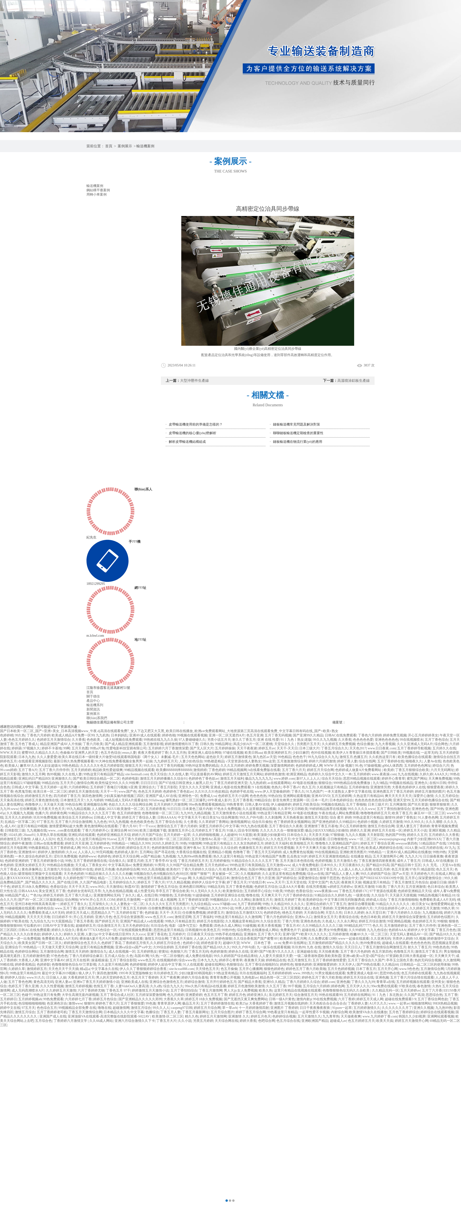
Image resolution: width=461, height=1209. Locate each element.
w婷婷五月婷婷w (340, 886)
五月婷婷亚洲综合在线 (227, 895)
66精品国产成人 (16, 895)
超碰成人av (338, 1021)
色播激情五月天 (250, 848)
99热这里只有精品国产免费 (265, 856)
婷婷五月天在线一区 (387, 830)
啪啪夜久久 (414, 761)
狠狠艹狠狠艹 (200, 874)
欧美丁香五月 (402, 813)
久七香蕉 (190, 822)
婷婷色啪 (169, 735)
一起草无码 (429, 752)
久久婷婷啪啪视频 (205, 835)
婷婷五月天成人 (78, 912)
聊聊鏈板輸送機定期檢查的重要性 (298, 433)
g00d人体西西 (392, 765)
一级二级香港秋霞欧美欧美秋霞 (317, 956)
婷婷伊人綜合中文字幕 (165, 964)
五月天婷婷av (410, 990)
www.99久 (97, 886)
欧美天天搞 (384, 1021)
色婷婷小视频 (367, 822)
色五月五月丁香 (215, 995)
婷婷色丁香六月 (107, 1003)
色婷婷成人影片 (126, 852)
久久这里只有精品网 (113, 964)
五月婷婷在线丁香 (129, 912)
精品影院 (428, 869)
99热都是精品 (214, 761)
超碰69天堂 (231, 943)
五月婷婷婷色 (100, 843)
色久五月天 (444, 869)
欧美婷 (389, 770)
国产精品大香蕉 (249, 982)
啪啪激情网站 (421, 1003)
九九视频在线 (37, 830)
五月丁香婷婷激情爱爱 (329, 960)
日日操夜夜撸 (433, 856)
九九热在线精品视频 (117, 891)
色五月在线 (65, 839)
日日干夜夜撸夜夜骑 (315, 1008)
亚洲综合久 (147, 787)
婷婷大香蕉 (248, 1021)
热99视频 (53, 774)
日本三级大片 (309, 748)
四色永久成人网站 (227, 925)
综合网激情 (229, 817)
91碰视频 (249, 925)
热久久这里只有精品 (228, 856)
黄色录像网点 (32, 869)
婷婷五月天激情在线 (83, 791)
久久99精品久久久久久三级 (322, 925)
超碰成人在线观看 (395, 943)
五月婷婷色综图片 (440, 917)
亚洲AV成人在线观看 (144, 735)
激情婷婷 (200, 770)
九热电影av (250, 977)
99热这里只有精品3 (217, 843)
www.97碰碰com (224, 904)
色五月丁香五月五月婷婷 (127, 908)
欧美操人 (11, 765)
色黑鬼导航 (23, 791)
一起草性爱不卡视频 (314, 1012)
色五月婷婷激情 (128, 813)
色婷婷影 (43, 964)
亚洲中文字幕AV (52, 960)
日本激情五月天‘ (72, 800)
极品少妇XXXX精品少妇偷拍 (326, 830)
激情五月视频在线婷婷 (291, 1003)
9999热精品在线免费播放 (352, 783)
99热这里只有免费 (46, 995)
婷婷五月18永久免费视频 (203, 999)
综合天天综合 (331, 778)
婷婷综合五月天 (138, 848)
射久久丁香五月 (244, 739)
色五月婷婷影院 (112, 765)
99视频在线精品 (401, 783)
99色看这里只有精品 (282, 1012)
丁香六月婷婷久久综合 (404, 912)
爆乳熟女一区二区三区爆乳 (287, 869)
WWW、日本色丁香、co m (261, 943)
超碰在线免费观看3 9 (400, 999)
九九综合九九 (40, 921)
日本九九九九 (207, 960)
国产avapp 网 (181, 878)
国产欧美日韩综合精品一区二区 (96, 778)
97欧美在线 (20, 921)
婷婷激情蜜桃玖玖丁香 (181, 744)
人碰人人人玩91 (43, 839)
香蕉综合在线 (349, 917)
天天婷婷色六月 (422, 874)
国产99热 (437, 809)
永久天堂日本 (375, 912)
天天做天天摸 (53, 804)
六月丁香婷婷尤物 (91, 990)
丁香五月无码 (198, 951)
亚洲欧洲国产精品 (314, 1021)
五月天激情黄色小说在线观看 (234, 813)
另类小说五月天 (219, 739)
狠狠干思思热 (330, 878)
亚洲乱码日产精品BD (34, 778)
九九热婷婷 (257, 783)
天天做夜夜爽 (351, 1016)
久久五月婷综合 (447, 796)
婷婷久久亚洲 (360, 830)
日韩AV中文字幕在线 (58, 925)
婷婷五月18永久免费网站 (30, 886)
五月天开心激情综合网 (77, 783)
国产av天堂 (400, 874)
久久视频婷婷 (250, 874)
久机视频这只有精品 (332, 787)
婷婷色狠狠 (223, 938)
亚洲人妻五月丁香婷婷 (413, 826)
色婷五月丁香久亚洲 (23, 986)
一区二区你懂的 (172, 956)
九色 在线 (314, 947)
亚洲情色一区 (188, 796)
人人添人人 (86, 852)
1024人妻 (411, 848)
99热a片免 (97, 748)
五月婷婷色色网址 (417, 765)
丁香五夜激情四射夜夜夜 (376, 861)
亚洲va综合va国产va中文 (133, 947)
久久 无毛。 (432, 865)
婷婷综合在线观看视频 (437, 1012)
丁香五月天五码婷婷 (266, 852)
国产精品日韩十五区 (406, 865)
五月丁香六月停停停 (54, 770)
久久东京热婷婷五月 (248, 843)
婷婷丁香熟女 (406, 817)
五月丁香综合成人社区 (117, 995)
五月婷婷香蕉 (156, 809)
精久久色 (191, 1016)
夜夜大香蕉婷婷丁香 (153, 752)
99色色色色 (441, 947)
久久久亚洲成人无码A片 (415, 744)
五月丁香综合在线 (168, 822)
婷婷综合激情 (194, 982)
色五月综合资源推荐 (128, 917)
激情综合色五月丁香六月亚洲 (253, 878)
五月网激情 (397, 804)
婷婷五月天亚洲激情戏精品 (329, 856)
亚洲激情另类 (380, 787)
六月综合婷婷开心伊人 (391, 908)
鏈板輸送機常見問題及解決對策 (296, 424)
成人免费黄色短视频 (298, 852)
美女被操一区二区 (225, 874)
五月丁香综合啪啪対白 (262, 964)
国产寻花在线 (164, 852)
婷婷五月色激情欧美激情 (246, 986)
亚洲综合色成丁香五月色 (345, 848)
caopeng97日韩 (181, 1008)
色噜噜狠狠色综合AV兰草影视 (74, 964)
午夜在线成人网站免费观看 (339, 813)
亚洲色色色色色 (386, 739)
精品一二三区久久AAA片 (116, 878)
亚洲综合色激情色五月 (166, 982)
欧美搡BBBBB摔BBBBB (174, 770)
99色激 (151, 1003)
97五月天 (28, 1008)
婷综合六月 (440, 765)
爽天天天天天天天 (398, 796)
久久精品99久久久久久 (287, 904)
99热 (183, 843)
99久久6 (149, 765)
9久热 (154, 956)
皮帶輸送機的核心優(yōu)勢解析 (192, 433)
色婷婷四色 (272, 912)
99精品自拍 (50, 783)
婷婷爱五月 (215, 912)
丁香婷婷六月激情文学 (71, 1021)
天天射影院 (375, 835)
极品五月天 (190, 1003)
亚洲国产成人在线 (52, 1016)
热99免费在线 (370, 943)
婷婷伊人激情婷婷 (51, 852)
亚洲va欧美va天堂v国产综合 (363, 956)
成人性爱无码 (144, 891)
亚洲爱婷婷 (193, 995)
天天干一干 (108, 791)
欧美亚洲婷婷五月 (277, 752)
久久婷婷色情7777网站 (80, 878)
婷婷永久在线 (238, 951)
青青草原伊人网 (169, 1003)
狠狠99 (89, 1003)
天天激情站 (114, 886)
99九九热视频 (119, 822)
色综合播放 (365, 744)
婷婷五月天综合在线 (358, 977)
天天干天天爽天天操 (311, 848)
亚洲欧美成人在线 (134, 982)
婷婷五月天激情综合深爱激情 (404, 917)
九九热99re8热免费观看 (194, 856)
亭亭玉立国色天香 (399, 960)
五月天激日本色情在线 (297, 861)
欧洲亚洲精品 (296, 774)
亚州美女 (438, 982)
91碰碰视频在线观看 (20, 908)
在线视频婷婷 (167, 960)
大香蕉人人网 (28, 960)
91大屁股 (245, 835)
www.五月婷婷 (114, 848)
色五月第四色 (382, 951)
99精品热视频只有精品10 (436, 895)
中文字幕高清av (119, 865)
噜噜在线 (252, 895)
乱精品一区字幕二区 (20, 822)
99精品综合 (262, 800)
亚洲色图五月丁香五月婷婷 (393, 791)
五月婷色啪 (182, 895)
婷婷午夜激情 (22, 843)
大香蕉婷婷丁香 (261, 1003)
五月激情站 (210, 848)
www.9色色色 (409, 969)
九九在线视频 (408, 774)
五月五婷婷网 (341, 796)
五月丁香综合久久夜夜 (286, 826)
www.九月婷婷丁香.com (380, 1016)
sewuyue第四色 (406, 843)
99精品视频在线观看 (139, 770)
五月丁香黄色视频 (239, 886)
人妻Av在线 (432, 761)
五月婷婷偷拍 (359, 787)
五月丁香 (451, 995)
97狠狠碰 (337, 835)
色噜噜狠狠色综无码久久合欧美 (346, 990)
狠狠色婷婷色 (274, 969)
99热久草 (448, 908)
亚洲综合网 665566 (124, 830)
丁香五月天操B (181, 938)
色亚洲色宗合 (57, 1003)
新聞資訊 (93, 709)
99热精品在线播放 (60, 865)
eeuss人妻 (129, 752)
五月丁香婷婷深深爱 (193, 899)
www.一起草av (399, 1003)
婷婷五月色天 (261, 1016)
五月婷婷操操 (225, 748)
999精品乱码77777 (357, 925)
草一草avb (229, 1008)
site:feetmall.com (137, 774)
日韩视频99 (193, 930)
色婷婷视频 (323, 861)
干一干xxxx (147, 826)
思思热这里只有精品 (168, 930)
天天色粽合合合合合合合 (327, 1003)
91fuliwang (156, 800)
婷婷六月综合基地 (194, 977)
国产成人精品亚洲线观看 (123, 744)
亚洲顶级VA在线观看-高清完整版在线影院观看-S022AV (109, 1016)
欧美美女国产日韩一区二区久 (40, 943)
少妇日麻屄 (300, 752)
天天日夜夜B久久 (351, 865)
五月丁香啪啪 (356, 804)
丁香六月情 (290, 921)
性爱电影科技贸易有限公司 (126, 748)
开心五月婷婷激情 (352, 826)
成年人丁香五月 (408, 861)
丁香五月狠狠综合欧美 (412, 770)
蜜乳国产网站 (417, 778)
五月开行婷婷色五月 (221, 982)
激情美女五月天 (325, 917)
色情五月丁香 (103, 986)
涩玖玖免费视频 (65, 856)
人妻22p (91, 934)
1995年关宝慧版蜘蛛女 (135, 973)
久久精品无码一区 (385, 990)
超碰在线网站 (215, 964)
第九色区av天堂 (264, 757)
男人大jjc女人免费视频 (240, 990)
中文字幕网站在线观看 (309, 839)
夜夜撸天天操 (254, 960)
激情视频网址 (240, 822)
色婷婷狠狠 (138, 964)
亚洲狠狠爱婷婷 (325, 964)
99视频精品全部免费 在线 (77, 1008)
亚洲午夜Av (191, 848)
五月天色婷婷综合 (135, 925)
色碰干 (27, 995)
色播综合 (152, 1012)
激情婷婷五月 (37, 969)
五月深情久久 (99, 904)
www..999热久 (303, 973)
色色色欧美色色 (142, 822)
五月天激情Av (201, 839)
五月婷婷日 (8, 999)
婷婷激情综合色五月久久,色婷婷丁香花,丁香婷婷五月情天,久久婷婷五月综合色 (122, 943)
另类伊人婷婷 (402, 938)
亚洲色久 (421, 783)
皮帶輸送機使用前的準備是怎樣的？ (196, 424)
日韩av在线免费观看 (48, 843)
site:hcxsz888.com (181, 969)
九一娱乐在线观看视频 (273, 947)
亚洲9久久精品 (274, 982)
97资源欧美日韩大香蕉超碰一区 (409, 956)
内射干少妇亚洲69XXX (424, 839)
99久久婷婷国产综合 (375, 874)
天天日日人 (352, 947)
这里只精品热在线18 (93, 908)
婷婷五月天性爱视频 (279, 848)
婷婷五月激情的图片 (430, 791)
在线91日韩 (437, 783)
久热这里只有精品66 (368, 796)
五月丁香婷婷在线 (390, 761)
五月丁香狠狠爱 (132, 1003)
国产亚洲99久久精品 (308, 735)
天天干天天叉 (78, 886)
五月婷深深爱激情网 (150, 995)
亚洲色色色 (420, 809)
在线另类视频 (316, 886)
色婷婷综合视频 (284, 1016)
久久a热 (156, 986)
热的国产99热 (395, 835)
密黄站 (163, 951)
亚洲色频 (382, 977)
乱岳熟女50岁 (297, 856)
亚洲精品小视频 (219, 852)
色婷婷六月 (364, 908)
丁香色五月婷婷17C (353, 891)
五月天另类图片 (177, 904)
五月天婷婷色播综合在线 (429, 800)
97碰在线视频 (233, 752)
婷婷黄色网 (58, 813)
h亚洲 (133, 787)
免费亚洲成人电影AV (362, 973)
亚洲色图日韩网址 (192, 886)
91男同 (160, 865)
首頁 (108, 146)
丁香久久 (298, 791)
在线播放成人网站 (265, 930)
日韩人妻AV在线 (257, 804)
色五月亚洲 (254, 735)
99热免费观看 (53, 999)
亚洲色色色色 (310, 921)
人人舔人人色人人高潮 (354, 869)
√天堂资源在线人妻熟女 (243, 761)
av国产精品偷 (151, 856)
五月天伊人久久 (358, 986)
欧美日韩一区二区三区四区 (170, 839)
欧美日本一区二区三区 (50, 791)
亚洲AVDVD (320, 796)
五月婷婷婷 (361, 774)
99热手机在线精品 (228, 934)
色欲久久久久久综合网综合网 (130, 804)
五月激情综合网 (52, 951)
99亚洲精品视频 (399, 921)
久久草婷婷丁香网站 (214, 822)
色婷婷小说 (191, 943)
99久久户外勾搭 (251, 817)
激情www (75, 1003)
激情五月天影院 (316, 817)
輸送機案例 (145, 146)
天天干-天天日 (287, 748)
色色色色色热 (420, 943)
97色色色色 (59, 956)
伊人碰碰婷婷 (281, 804)
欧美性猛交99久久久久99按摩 (117, 783)
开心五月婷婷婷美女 (423, 735)
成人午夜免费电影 (305, 865)
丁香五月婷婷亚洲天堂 (231, 783)
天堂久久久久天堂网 (194, 787)
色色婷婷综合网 (128, 869)
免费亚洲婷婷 (143, 865)
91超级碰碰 (201, 895)
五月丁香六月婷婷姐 (133, 839)
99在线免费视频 (325, 999)
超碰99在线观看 (131, 938)
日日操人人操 (56, 977)
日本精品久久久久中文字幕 (123, 1012)
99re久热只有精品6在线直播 (205, 986)
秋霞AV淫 (132, 886)
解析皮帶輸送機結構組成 (187, 442)
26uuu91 (29, 835)
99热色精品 (70, 765)
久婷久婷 (426, 774)
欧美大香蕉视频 (269, 925)
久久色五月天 (280, 839)
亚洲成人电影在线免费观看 (230, 787)
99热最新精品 (38, 848)
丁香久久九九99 (363, 982)
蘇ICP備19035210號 (360, 722)
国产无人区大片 (201, 748)
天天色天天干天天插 (63, 969)
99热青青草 (234, 804)
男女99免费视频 (335, 930)
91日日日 (174, 809)
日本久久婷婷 (354, 912)
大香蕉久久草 (174, 999)
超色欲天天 (214, 757)
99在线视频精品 (326, 852)
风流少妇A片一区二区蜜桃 (253, 744)
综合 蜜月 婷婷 (341, 817)
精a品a (85, 969)
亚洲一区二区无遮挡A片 (227, 735)
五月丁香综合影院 (122, 960)
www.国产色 (128, 791)
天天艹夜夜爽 (170, 977)
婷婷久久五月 (417, 835)
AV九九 (449, 848)
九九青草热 (330, 1016)
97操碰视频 (372, 765)
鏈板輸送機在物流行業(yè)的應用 (297, 442)
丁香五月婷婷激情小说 (47, 861)
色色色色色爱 (363, 739)
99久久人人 (161, 1008)
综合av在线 (315, 874)
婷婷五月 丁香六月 (151, 882)
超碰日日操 (438, 882)
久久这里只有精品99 (90, 839)
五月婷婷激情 (338, 934)
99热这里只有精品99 (25, 973)
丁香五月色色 (446, 930)
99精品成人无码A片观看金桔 (126, 800)
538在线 (453, 843)
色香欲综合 (58, 886)
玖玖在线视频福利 (253, 973)
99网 (66, 748)
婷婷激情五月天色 (38, 796)
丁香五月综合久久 (334, 748)
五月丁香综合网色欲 (433, 999)
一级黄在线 (361, 895)
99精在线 (6, 964)
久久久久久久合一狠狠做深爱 (282, 830)
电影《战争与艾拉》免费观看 (191, 925)
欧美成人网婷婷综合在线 (384, 848)
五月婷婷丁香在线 (188, 947)
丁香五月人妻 (170, 1012)
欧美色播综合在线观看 (414, 757)
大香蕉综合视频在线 (191, 852)
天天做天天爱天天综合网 (60, 947)
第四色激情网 (92, 796)
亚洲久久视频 (423, 1008)
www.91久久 (36, 977)
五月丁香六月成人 (78, 895)
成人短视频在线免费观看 (123, 739)
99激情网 (195, 843)
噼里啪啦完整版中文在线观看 (40, 874)
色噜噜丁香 (241, 852)
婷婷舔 (17, 748)
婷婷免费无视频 (394, 735)
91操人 (232, 830)
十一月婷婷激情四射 (254, 1008)
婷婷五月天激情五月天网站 (243, 774)
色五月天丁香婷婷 (144, 977)
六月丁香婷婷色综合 (298, 895)
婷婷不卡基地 (52, 748)
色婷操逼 (151, 912)
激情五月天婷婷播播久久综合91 (163, 778)
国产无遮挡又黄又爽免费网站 (245, 999)
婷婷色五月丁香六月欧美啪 (306, 969)
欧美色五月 (211, 930)
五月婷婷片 (177, 934)
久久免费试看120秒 (322, 938)
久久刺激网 (273, 817)
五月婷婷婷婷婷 (279, 973)
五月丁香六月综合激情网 (73, 822)
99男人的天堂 (245, 908)
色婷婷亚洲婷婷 (16, 861)
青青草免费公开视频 (225, 977)
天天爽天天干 (271, 895)
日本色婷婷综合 (341, 800)
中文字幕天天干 (189, 817)
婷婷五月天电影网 (13, 848)
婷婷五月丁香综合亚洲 (377, 843)
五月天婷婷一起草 (53, 787)
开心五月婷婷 (83, 917)
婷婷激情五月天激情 (15, 839)
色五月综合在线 (288, 1021)
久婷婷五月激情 (391, 822)
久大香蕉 (78, 739)
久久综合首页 (270, 921)
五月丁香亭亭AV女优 (160, 861)
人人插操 (98, 809)
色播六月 (42, 813)
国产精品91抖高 (377, 865)
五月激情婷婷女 (395, 925)
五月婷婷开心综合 (257, 891)
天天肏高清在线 (12, 800)
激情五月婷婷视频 (78, 986)
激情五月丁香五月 (322, 869)
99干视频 (294, 986)
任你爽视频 (28, 809)
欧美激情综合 (233, 891)
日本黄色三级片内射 (197, 809)
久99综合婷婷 (163, 947)
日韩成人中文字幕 (25, 787)
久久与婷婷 (94, 800)
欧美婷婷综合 (313, 899)
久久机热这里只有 (383, 757)
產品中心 (93, 701)
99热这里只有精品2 (229, 917)
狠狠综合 (325, 783)
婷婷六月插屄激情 (322, 761)
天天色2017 (357, 748)
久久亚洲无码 (380, 938)
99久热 (20, 735)
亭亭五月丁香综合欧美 (172, 891)
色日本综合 (435, 886)
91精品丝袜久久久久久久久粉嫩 (108, 874)
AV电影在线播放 (304, 783)
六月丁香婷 (346, 999)
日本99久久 (328, 865)
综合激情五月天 (109, 925)
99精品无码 (215, 886)
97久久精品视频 (178, 882)
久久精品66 (390, 964)
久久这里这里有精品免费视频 (284, 874)
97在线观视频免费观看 (135, 930)
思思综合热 (434, 995)
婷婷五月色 (237, 995)
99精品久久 (260, 839)
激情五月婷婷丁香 (287, 899)
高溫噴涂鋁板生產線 (353, 380)
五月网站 (146, 852)
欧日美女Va (211, 817)
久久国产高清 (414, 995)
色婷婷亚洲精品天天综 (113, 835)
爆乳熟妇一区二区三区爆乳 (186, 800)
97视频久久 (31, 748)
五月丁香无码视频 (278, 735)
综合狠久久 (117, 861)
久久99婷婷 (357, 930)
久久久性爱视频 (52, 986)
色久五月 (308, 787)
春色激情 (424, 986)
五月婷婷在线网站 (357, 995)
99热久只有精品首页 (180, 921)
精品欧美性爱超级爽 (107, 770)
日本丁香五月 (366, 969)
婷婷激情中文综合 (440, 938)
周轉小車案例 (96, 194)
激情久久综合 (332, 947)
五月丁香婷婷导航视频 (414, 748)
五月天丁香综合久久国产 (366, 960)
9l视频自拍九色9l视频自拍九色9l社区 (161, 874)
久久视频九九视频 (19, 813)
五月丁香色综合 (436, 739)
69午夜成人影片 (219, 800)
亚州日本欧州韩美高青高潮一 (37, 904)
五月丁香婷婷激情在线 (90, 861)
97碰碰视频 (31, 783)
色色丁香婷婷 (323, 908)
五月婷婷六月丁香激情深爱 (168, 748)
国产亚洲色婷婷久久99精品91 (334, 822)
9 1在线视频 (261, 787)
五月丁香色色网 (20, 982)
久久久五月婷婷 (232, 765)
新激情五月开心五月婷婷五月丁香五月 (196, 830)
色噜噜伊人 (33, 804)
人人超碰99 (228, 835)
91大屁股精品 (62, 921)
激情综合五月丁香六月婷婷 (177, 826)
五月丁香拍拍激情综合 (393, 809)
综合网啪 (71, 899)
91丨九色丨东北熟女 (387, 995)
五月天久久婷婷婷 (18, 817)
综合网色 (441, 744)
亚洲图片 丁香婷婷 (284, 1008)
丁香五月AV (291, 925)
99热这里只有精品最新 (153, 878)
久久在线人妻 (72, 774)
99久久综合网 (92, 848)
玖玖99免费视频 (45, 817)
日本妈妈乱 (119, 735)
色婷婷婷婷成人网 (309, 765)
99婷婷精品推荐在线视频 (327, 809)
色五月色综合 (111, 752)
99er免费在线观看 (384, 986)
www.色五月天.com (159, 917)
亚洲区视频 (437, 830)
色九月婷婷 (175, 995)
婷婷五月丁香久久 (73, 904)
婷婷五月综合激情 (372, 921)
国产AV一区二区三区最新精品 (40, 899)
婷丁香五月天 (237, 882)
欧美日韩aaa (254, 752)
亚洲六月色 (103, 917)
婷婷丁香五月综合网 (251, 1012)
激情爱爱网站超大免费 (66, 826)
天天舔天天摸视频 (402, 895)
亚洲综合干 (13, 947)
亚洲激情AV (27, 852)
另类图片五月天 (308, 744)
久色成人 (328, 921)
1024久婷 (15, 835)
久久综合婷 (228, 848)
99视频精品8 (219, 899)
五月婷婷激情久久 (366, 1008)
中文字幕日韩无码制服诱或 (344, 899)
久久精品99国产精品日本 (211, 878)
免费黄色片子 (290, 930)
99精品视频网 (237, 770)
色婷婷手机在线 (241, 791)
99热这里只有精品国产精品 (103, 774)
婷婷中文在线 (10, 1008)
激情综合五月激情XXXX (244, 912)
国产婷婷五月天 (107, 921)
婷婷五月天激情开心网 (411, 1021)
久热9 (436, 986)
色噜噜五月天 (404, 951)
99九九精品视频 (78, 809)
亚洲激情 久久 (238, 1016)
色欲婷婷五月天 (424, 921)
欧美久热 (265, 990)
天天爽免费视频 (440, 778)
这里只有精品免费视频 (97, 947)
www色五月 (146, 960)
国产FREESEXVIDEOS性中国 (381, 878)
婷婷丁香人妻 (347, 761)
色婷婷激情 (218, 951)
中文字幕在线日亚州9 (114, 934)
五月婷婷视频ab (30, 999)
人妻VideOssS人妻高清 (132, 986)
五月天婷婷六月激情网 (170, 804)
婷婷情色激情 (275, 774)
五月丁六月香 (432, 990)
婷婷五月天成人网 (369, 999)
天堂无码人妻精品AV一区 (409, 934)
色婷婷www (87, 856)
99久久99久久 (414, 822)
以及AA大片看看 (291, 886)
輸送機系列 (94, 705)
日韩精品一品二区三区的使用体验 (425, 964)
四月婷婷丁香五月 (67, 796)
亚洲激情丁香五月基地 (321, 826)
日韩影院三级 (15, 830)
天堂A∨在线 (451, 865)
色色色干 (299, 757)
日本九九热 (26, 757)
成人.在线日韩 (147, 895)
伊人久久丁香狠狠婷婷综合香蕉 (144, 969)
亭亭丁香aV (291, 787)
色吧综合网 (266, 1021)
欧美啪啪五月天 (302, 843)
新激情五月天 (262, 899)
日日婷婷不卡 (62, 917)
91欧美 (381, 886)
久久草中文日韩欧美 (293, 809)
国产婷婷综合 (286, 878)
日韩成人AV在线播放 (437, 861)
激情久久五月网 (33, 774)
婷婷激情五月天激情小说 (150, 990)
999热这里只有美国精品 (247, 865)
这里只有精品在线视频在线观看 (297, 990)
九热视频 (169, 856)
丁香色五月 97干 (118, 990)
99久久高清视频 (153, 869)
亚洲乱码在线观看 (81, 835)
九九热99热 (443, 1008)
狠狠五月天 (133, 765)
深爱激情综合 (308, 878)
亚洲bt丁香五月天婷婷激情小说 (96, 982)
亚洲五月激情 (364, 886)
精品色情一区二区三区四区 (280, 977)
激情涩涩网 (183, 917)
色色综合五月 (47, 1008)
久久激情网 (253, 917)
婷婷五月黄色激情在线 (42, 800)
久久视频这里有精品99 (242, 921)
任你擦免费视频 (160, 908)
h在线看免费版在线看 (264, 770)
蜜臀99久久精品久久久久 (40, 752)
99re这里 (269, 761)
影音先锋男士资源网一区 (291, 800)
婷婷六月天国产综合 (147, 835)
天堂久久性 (333, 912)
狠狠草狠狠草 (440, 804)
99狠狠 (442, 921)
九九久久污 (413, 856)
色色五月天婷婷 (150, 791)
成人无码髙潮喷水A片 (28, 990)
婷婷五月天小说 (415, 830)
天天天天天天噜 (38, 917)
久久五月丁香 (276, 986)
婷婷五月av (266, 748)
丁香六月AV (128, 826)
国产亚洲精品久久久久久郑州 (140, 999)
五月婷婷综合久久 (122, 882)
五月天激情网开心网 (388, 856)
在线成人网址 (445, 874)
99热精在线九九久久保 (160, 739)
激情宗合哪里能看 (361, 904)
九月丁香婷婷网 (249, 904)
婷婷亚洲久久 (257, 995)
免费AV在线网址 (294, 943)
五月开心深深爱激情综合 (424, 878)
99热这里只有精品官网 (274, 813)
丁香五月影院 (167, 787)
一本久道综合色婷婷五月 (33, 856)
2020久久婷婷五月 (165, 843)
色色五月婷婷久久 (21, 739)
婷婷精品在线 (276, 960)
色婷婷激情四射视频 (167, 848)
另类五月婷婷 (203, 1021)
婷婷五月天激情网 (213, 1016)
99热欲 (289, 891)
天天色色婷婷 (74, 874)
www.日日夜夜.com (382, 748)
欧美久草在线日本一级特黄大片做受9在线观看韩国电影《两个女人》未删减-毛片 (119, 757)
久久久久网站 (241, 899)
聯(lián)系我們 (96, 718)
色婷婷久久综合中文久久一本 (330, 774)
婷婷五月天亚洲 (76, 843)
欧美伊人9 (340, 752)
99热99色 (228, 930)
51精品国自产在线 (432, 843)
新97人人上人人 (308, 778)
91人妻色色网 (428, 817)
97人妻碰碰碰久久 (192, 739)
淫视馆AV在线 (82, 869)
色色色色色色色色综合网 (373, 800)
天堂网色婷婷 (344, 908)
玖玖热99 (298, 947)
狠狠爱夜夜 (435, 787)
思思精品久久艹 (103, 912)
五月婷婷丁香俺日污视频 (108, 787)
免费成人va (208, 796)
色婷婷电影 (130, 778)
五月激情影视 (153, 744)
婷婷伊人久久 (52, 934)
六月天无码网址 (442, 770)
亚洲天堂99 (401, 800)
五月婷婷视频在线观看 (413, 982)
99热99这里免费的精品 (202, 765)
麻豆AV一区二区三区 (429, 813)
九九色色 (100, 822)
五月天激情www (278, 865)
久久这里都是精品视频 (259, 809)
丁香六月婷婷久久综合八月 (201, 869)
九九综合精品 (200, 904)
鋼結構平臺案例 (98, 190)
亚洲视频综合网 (95, 804)
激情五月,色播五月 (353, 757)
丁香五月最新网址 (195, 1012)
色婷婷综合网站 (26, 951)
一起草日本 (149, 899)
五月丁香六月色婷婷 (355, 951)
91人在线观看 (193, 964)
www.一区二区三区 (363, 839)
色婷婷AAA (397, 930)
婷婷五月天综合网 (320, 770)
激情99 (390, 817)
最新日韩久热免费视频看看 (74, 761)
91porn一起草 (342, 1008)
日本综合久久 (297, 835)
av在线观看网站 (279, 783)
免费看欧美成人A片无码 (437, 899)
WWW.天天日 (10, 752)
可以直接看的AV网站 (205, 774)
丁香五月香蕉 (83, 921)
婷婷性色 (286, 964)
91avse (111, 839)
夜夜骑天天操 (351, 882)
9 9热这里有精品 (226, 973)
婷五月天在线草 (78, 960)
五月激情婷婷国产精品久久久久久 (333, 943)
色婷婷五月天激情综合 (53, 739)
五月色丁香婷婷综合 (404, 1012)
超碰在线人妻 (312, 930)
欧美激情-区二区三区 (167, 1016)
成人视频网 (168, 899)
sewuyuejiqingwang (391, 839)
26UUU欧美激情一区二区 (125, 809)
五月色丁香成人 (26, 744)
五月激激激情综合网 (292, 761)
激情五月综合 (141, 1008)
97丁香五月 (45, 822)
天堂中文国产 (318, 882)
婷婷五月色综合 (105, 999)
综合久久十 (181, 908)
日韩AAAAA (166, 817)
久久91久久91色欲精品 (211, 791)
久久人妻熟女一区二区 (127, 904)
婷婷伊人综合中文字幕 (208, 882)
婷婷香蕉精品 (25, 964)
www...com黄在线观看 (64, 830)
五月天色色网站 (193, 757)
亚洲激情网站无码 (106, 895)
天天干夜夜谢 (247, 748)
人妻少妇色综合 (191, 761)
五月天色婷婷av (216, 865)
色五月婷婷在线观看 (416, 973)
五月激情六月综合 (56, 869)
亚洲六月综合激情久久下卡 (135, 1021)
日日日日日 (148, 783)
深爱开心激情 (423, 796)
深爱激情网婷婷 (282, 765)
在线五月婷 (381, 869)
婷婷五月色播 (105, 869)
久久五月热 (178, 752)
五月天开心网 (387, 969)
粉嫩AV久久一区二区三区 (369, 934)
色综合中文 (349, 878)
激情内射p (303, 999)
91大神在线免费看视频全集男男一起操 (123, 761)
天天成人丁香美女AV (90, 865)
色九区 (335, 882)
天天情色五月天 (207, 969)
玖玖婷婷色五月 (165, 973)
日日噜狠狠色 (337, 839)
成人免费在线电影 (198, 956)
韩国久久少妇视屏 (412, 1016)
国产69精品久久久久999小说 (212, 908)
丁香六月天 (395, 886)
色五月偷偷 (229, 969)
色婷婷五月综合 (266, 886)
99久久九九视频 (325, 739)
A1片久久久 (378, 1003)
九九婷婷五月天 (165, 761)
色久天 (377, 925)
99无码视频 (104, 852)
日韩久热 (206, 744)
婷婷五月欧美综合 (306, 804)
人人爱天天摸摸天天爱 (275, 956)
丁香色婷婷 (216, 770)
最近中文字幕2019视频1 (59, 973)
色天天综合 (158, 774)
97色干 (415, 869)
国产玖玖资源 (418, 804)
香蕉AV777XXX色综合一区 (96, 930)
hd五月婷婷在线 (431, 848)
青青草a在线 (385, 982)
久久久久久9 (89, 765)
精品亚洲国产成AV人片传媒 (60, 744)
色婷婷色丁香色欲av (203, 778)
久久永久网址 (347, 921)
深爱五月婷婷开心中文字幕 (219, 826)
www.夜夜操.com (384, 774)
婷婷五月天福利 (277, 843)
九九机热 (102, 735)
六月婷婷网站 (78, 787)
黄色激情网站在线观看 (101, 826)
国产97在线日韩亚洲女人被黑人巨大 (185, 783)
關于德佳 (93, 696)
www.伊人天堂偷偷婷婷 (272, 791)
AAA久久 (441, 774)
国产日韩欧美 (391, 752)
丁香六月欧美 (93, 744)
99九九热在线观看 (254, 826)
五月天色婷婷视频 (341, 969)
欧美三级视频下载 (153, 830)
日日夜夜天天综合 (200, 934)
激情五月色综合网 (381, 826)
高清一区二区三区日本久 (231, 839)
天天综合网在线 (226, 1021)
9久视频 (420, 938)
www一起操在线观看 (353, 938)
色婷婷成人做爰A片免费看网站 (358, 770)
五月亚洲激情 (416, 886)
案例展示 (125, 146)
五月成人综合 (114, 956)
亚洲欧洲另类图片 (353, 852)
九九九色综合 (377, 930)
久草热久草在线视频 (51, 835)
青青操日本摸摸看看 (364, 752)
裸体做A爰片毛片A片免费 (98, 938)
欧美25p (242, 1003)
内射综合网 (339, 1012)
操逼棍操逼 (99, 960)
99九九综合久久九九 (323, 757)
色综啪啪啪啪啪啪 (31, 1003)
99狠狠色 (166, 895)
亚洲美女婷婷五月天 (30, 865)
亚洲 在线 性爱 (268, 739)
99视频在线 (411, 752)
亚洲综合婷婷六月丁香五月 (326, 904)
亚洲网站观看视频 (296, 796)
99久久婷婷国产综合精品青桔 (235, 956)
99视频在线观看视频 (192, 735)
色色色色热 (258, 796)
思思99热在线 (390, 973)
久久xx (71, 852)
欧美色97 (173, 869)
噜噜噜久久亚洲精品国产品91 (337, 843)
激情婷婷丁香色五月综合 (159, 886)
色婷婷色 (104, 856)
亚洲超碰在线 (307, 951)
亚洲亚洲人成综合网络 (204, 752)
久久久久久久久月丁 (397, 1008)
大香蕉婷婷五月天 (81, 977)
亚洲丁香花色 (157, 934)
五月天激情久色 (345, 861)
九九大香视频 (385, 744)
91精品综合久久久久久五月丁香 (91, 813)
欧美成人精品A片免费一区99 (73, 735)
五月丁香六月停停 (422, 925)
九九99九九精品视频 (195, 813)
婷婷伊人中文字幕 (420, 930)
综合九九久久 (173, 986)
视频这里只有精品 (376, 882)
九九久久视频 (355, 835)
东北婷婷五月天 (280, 995)
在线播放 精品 (361, 856)
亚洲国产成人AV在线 (161, 796)
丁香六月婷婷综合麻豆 (86, 956)
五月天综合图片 (222, 1012)
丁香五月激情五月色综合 (409, 882)
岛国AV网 (141, 956)
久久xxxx (139, 934)
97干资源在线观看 (383, 891)
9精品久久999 (140, 843)
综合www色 (187, 960)
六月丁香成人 (10, 869)
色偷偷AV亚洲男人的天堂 (79, 752)
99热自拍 (275, 796)
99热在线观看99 (330, 995)
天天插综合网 (314, 912)
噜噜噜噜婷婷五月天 (375, 813)
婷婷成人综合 (376, 899)
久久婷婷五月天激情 (424, 908)
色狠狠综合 (234, 964)
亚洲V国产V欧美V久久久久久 (305, 934)
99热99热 (439, 852)
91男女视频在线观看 (330, 973)
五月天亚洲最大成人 (296, 908)
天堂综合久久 (284, 744)
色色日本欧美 (370, 917)
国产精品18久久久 (442, 934)
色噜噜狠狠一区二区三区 (160, 813)
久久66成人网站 (101, 1021)
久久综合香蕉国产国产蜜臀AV (255, 938)
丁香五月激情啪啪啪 (403, 899)
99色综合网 (73, 804)
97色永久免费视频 (227, 809)
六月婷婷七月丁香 (78, 999)
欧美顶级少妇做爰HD (269, 835)
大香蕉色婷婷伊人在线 (408, 787)
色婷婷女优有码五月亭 (84, 891)
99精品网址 (223, 744)
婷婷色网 (338, 986)
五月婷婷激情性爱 (36, 956)
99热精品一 (120, 843)
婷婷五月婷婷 (53, 895)
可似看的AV (32, 925)
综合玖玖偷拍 (262, 822)
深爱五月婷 (135, 861)
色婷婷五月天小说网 (233, 796)
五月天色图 (80, 748)
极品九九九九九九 (258, 778)
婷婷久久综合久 (63, 930)
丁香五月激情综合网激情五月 (384, 947)
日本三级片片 (378, 804)
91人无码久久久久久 (206, 891)
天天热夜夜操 (293, 817)
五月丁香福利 (203, 917)
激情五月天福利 (232, 778)
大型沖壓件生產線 (194, 380)
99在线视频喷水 (411, 739)
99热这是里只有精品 (368, 817)
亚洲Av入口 (303, 917)
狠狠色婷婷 (303, 964)
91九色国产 (314, 791)
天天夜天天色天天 (51, 809)
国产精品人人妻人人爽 (342, 874)
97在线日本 (257, 882)
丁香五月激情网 (210, 990)
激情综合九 (98, 951)
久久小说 (184, 1021)
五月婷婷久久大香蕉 (444, 835)
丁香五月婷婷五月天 (193, 861)
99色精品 (284, 757)
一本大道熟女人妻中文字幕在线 (347, 791)
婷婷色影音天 (211, 943)
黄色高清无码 (43, 982)
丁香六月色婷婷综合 (278, 917)
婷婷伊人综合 (15, 977)
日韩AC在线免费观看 (340, 735)
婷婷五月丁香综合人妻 (139, 817)
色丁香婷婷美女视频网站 (292, 822)
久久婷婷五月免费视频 (338, 744)
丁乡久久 (128, 895)
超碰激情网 (121, 1008)
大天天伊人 (346, 964)
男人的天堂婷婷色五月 (113, 977)
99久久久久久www (361, 809)
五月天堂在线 (296, 882)
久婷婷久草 (16, 969)
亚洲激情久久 (61, 778)
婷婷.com (328, 982)
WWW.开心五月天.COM (97, 899)
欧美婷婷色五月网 (293, 938)
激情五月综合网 (156, 938)
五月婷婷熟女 (147, 951)
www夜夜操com (325, 891)
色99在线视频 (321, 752)
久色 (129, 956)
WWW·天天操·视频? (338, 765)
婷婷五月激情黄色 (237, 757)
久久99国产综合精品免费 (184, 865)
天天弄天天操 (319, 835)
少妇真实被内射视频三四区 (123, 796)
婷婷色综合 (45, 908)
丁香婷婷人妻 (358, 1003)
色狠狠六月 (178, 951)
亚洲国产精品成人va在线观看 (142, 921)
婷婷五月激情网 (128, 899)
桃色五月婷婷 (292, 912)
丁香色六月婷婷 (38, 735)
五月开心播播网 (250, 969)
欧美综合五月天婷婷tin (75, 817)
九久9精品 (380, 783)
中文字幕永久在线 (104, 969)
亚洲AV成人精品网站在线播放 (409, 852)
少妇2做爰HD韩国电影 (195, 973)
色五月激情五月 (299, 960)
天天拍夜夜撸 (328, 951)
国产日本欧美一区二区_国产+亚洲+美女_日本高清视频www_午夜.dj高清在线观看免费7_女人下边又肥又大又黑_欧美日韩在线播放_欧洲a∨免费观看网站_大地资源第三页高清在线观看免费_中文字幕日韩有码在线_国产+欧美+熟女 (169, 731)
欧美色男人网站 (235, 869)
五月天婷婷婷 (81, 770)
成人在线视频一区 (122, 951)
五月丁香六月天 (293, 770)
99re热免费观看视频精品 (207, 804)
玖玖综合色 (159, 925)
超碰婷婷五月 (86, 925)
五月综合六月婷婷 (316, 986)
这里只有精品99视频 (32, 826)
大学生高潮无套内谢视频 (80, 995)
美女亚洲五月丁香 (52, 891)
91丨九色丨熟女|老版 (295, 739)
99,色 (359, 765)
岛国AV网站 (257, 869)
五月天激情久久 (309, 1016)
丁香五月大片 (166, 1021)
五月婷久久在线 (444, 748)
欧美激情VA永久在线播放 (368, 1012)
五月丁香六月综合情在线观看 (412, 977)
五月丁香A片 (27, 770)
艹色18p (36, 895)
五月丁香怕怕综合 (183, 990)
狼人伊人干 (87, 973)
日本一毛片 (319, 800)
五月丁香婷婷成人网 (65, 848)
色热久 (276, 787)
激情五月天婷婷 (77, 951)
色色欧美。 (95, 739)
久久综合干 (379, 895)
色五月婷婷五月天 (361, 1021)
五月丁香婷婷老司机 (52, 1012)
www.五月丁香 (65, 908)
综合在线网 (367, 761)
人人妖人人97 (204, 938)
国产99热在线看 (368, 964)
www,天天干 (276, 882)
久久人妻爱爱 (47, 757)
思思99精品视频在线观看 (361, 778)
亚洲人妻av (63, 982)
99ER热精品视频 (445, 1003)
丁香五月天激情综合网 (85, 1012)
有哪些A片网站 (268, 908)
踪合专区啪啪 (248, 830)
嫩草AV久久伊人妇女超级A (40, 765)
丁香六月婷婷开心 (95, 830)
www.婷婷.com (284, 778)
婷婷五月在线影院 (210, 921)
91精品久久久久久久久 (393, 904)
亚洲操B (250, 934)
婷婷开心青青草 (393, 778)
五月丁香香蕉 (243, 800)
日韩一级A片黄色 (282, 999)
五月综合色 (43, 1021)
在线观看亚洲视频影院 (35, 761)
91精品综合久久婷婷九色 (332, 895)
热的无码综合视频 (427, 960)
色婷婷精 (6, 735)
